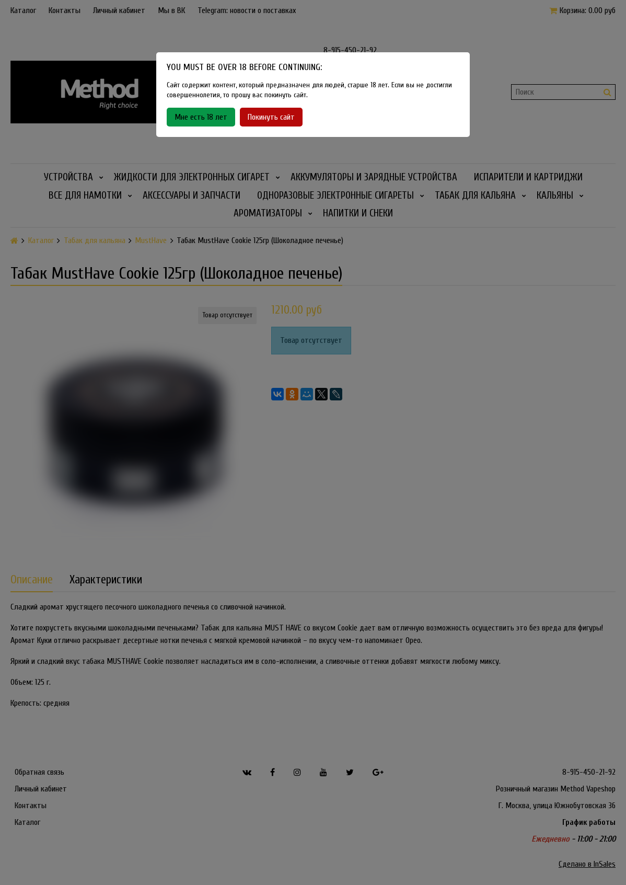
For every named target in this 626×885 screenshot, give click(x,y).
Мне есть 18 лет (201, 117)
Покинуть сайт (271, 117)
